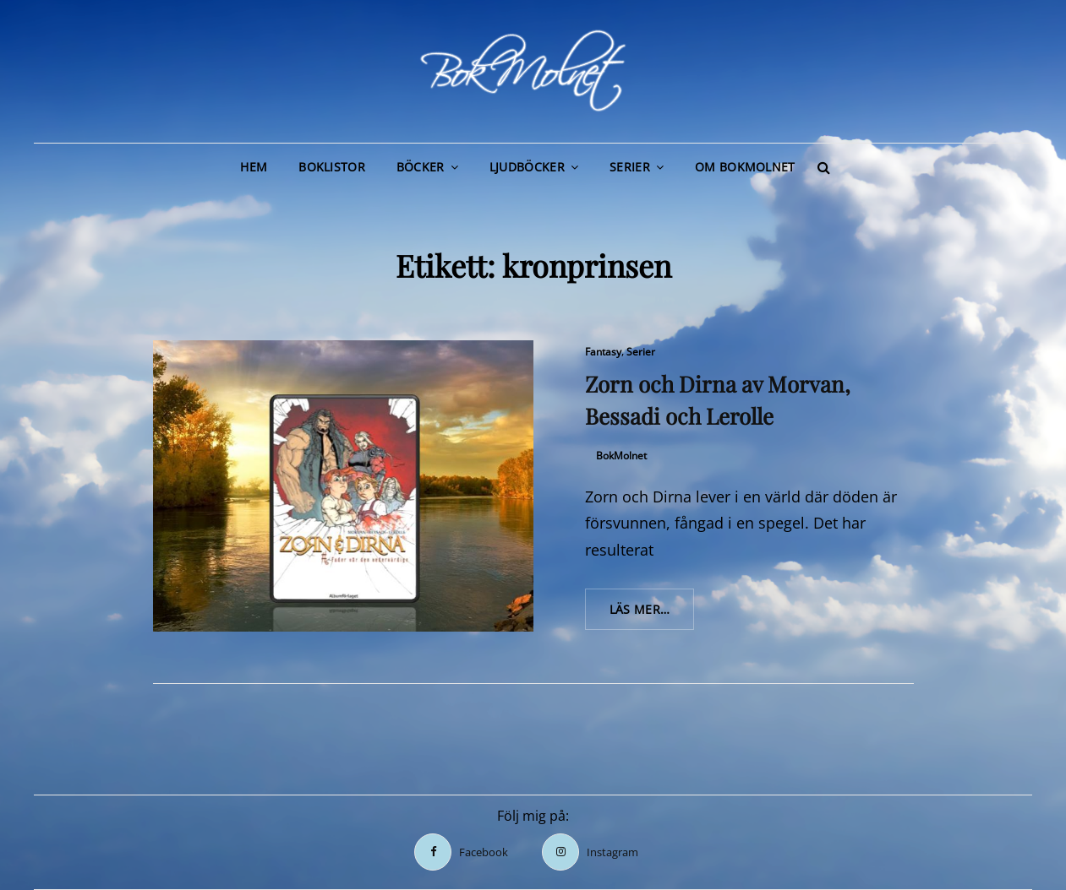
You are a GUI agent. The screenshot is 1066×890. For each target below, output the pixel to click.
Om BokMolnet (745, 167)
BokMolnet (621, 455)
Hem (253, 167)
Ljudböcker (527, 167)
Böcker (420, 167)
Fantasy (603, 352)
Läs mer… (652, 615)
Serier (630, 167)
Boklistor (331, 167)
